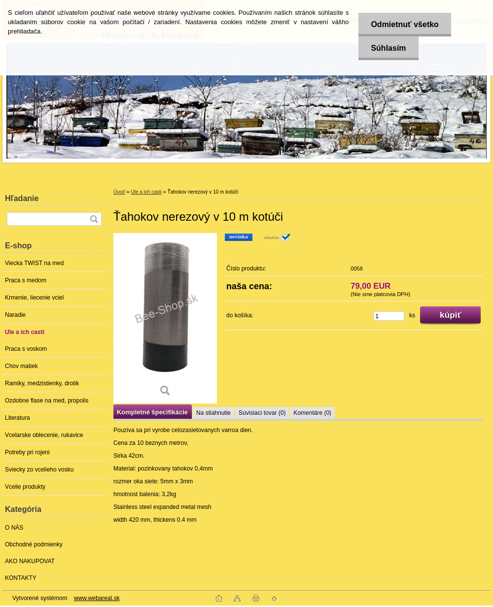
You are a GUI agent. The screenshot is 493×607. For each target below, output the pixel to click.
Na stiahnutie (213, 412)
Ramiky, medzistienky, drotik (42, 383)
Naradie (15, 314)
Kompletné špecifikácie (152, 412)
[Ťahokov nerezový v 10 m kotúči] (165, 318)
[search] (94, 219)
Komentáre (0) (312, 412)
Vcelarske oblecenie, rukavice (44, 435)
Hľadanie (21, 198)
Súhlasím (388, 48)
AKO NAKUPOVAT (30, 561)
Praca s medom (25, 280)
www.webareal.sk (97, 598)
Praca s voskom (26, 348)
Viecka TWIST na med (34, 263)
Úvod (119, 192)
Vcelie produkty (25, 486)
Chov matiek (21, 366)
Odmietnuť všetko (404, 24)
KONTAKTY (20, 577)
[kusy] (389, 316)
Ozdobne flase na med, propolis (46, 400)
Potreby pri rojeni (27, 452)
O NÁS (14, 527)
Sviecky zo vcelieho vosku (39, 469)
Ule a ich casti (24, 332)
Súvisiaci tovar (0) (262, 412)
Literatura (17, 417)
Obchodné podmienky (34, 544)
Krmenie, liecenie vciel (34, 297)
